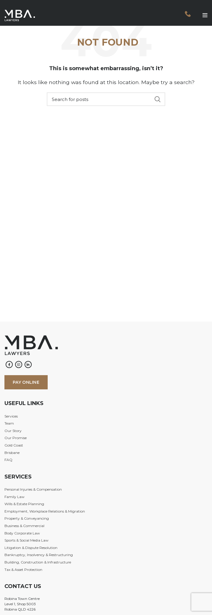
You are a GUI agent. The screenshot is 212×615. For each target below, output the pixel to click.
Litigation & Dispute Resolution (30, 547)
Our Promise (15, 438)
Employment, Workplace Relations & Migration (44, 511)
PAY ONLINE (26, 382)
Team (9, 423)
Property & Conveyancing (26, 518)
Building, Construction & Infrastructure (37, 562)
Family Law (14, 496)
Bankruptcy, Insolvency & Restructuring (38, 555)
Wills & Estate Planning (24, 504)
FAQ (8, 459)
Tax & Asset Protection (23, 569)
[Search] (106, 99)
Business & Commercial (24, 526)
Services (11, 416)
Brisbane (12, 452)
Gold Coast (13, 445)
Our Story (13, 430)
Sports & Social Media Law (26, 540)
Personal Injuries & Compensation (33, 489)
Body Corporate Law (22, 533)
